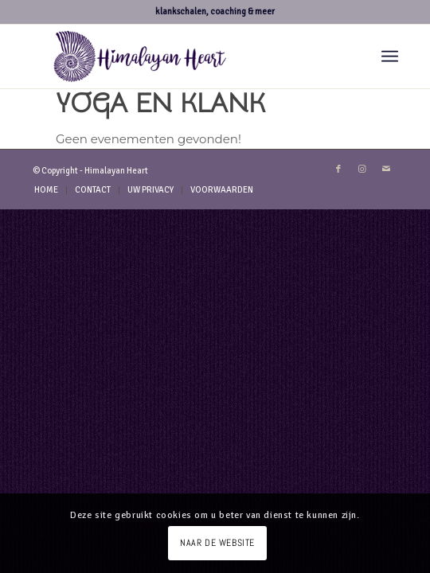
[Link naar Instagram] (362, 169)
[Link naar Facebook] (338, 169)
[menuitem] (389, 56)
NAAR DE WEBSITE (217, 542)
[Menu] (389, 56)
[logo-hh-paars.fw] (179, 56)
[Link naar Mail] (386, 169)
